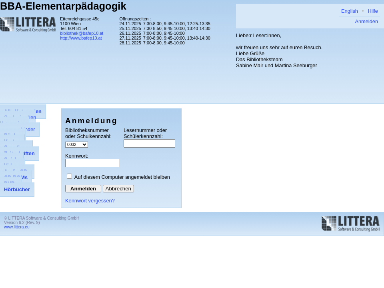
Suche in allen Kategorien (18, 120)
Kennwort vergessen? (90, 201)
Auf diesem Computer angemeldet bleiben (122, 177)
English (349, 11)
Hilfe (373, 11)
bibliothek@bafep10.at (81, 33)
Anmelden (366, 21)
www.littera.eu (17, 227)
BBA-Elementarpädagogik (63, 6)
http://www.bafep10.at (81, 38)
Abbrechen (118, 189)
